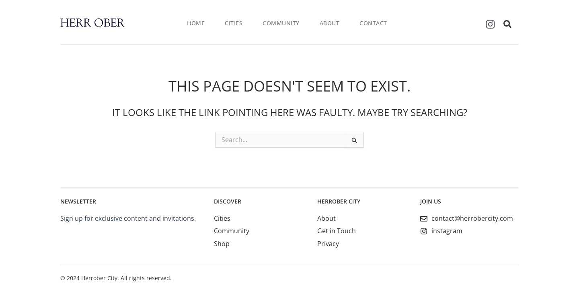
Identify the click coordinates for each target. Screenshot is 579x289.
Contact (373, 23)
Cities (233, 23)
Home (196, 23)
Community (281, 23)
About (330, 23)
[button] (507, 24)
